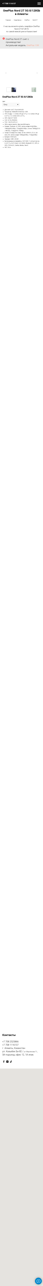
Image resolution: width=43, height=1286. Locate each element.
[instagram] (7, 1061)
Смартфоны (17, 20)
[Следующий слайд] (37, 73)
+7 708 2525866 (10, 1041)
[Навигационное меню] (39, 3)
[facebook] (3, 1061)
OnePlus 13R (33, 45)
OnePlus (27, 20)
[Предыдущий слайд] (6, 73)
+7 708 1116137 (9, 3)
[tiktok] (11, 1061)
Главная (8, 20)
